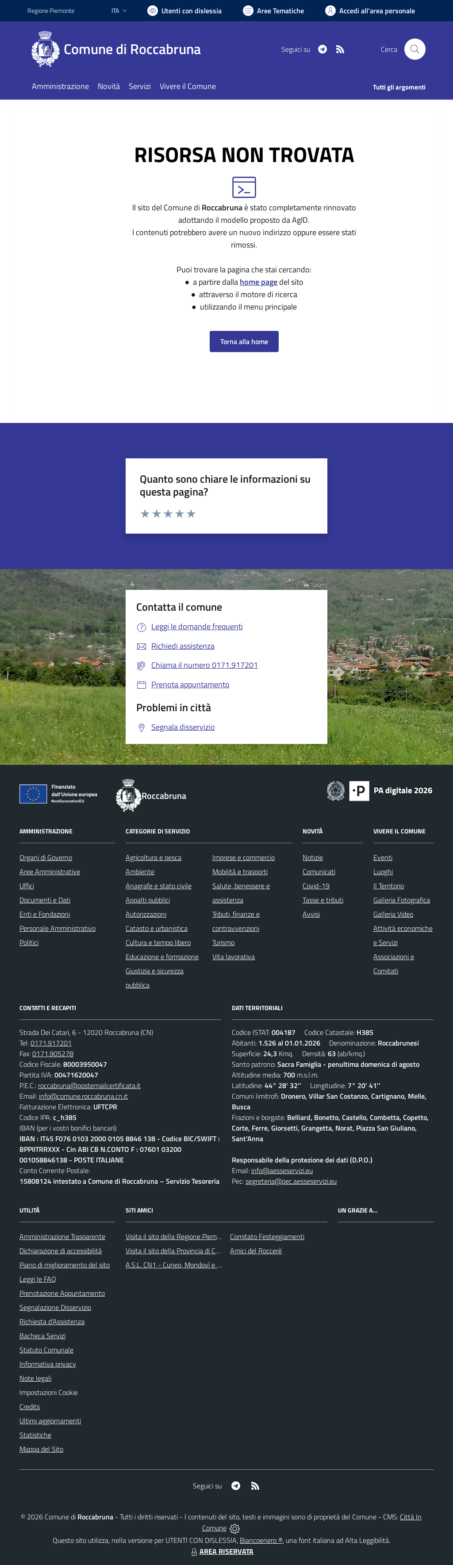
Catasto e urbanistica (157, 928)
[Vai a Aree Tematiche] (273, 10)
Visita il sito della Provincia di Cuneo (178, 1250)
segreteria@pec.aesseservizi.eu (291, 1181)
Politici (28, 942)
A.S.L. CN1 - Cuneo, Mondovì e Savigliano (186, 1264)
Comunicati (319, 871)
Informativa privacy (47, 1364)
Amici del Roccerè (256, 1250)
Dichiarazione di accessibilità (60, 1250)
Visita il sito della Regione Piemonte (178, 1236)
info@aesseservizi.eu (282, 1170)
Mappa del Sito (41, 1449)
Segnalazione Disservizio (55, 1307)
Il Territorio (388, 885)
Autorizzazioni (146, 914)
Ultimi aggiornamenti (50, 1420)
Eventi (382, 857)
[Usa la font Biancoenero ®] (184, 10)
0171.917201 (51, 1043)
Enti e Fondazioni (44, 914)
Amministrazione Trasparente (62, 1236)
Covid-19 (316, 885)
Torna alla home (244, 341)
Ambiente (140, 871)
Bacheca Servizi (42, 1335)
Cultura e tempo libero (158, 942)
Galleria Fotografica (401, 900)
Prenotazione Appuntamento (62, 1293)
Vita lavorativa (233, 956)
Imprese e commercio (243, 857)
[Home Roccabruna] (119, 49)
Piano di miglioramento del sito (64, 1264)
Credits (29, 1406)
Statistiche (35, 1434)
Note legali (35, 1378)
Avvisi (311, 914)
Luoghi (383, 871)
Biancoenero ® (261, 1540)
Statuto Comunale (46, 1349)
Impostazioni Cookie (48, 1392)
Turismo (223, 942)
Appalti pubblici (148, 900)
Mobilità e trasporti (240, 871)
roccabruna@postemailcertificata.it (89, 1085)
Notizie (313, 857)
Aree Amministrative (49, 871)
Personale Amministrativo (57, 928)
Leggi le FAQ (37, 1279)
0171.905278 (52, 1053)
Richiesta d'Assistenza (51, 1321)
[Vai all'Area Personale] (370, 10)
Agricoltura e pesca (153, 857)
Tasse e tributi (323, 900)
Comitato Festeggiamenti (267, 1236)
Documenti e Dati (44, 900)
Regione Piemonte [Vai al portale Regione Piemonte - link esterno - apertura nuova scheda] (50, 10)
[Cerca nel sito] (415, 49)
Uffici (26, 885)
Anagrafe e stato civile (159, 885)
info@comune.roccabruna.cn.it (83, 1096)
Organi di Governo (45, 857)
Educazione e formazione (162, 956)
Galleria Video (393, 914)
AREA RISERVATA (221, 1551)
